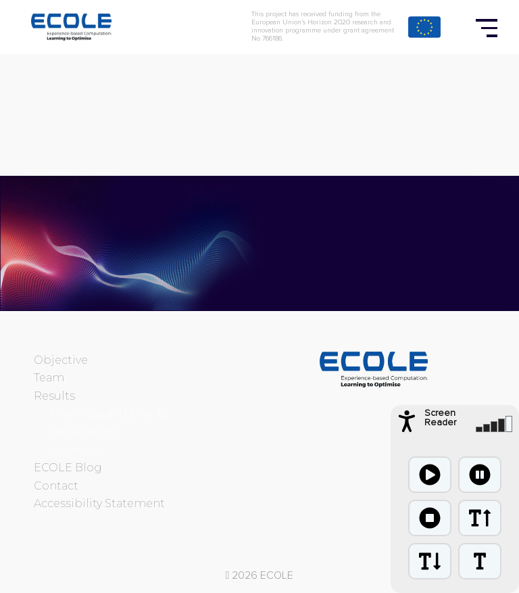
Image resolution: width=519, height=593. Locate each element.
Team (49, 377)
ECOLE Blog (68, 467)
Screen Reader (440, 417)
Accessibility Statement (99, 503)
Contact (56, 485)
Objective (61, 360)
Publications (85, 431)
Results (54, 395)
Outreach (76, 450)
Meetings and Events (109, 413)
